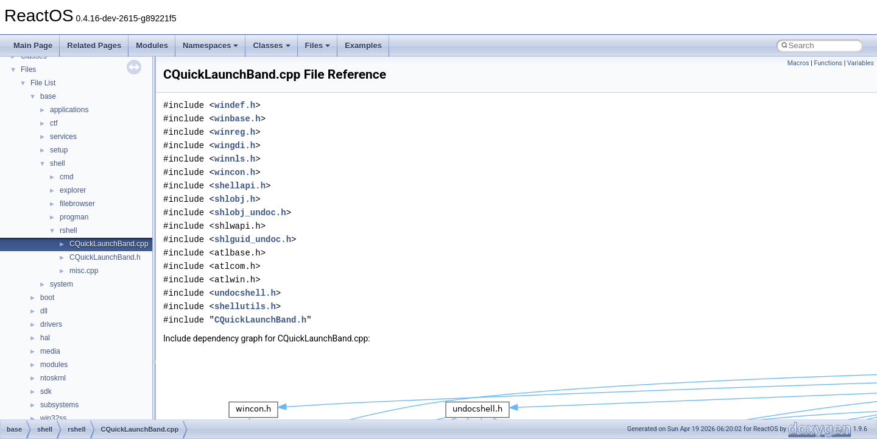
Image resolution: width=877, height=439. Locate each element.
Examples (363, 45)
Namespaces (211, 45)
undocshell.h (245, 293)
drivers (51, 324)
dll (44, 311)
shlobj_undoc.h (250, 212)
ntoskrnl (53, 378)
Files (318, 45)
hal (45, 338)
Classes (271, 45)
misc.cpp (83, 270)
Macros (798, 63)
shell (57, 163)
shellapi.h (240, 185)
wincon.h (234, 172)
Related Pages (94, 45)
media (50, 351)
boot (47, 297)
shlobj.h (234, 199)
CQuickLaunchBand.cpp (108, 244)
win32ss (53, 418)
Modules (152, 45)
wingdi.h (234, 145)
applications (69, 109)
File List (42, 83)
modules (54, 364)
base (48, 96)
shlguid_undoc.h (252, 239)
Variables (860, 63)
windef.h (234, 105)
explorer (73, 190)
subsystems (59, 405)
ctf (54, 123)
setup (59, 150)
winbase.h (237, 118)
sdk (46, 391)
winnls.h (234, 159)
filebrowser (77, 203)
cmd (67, 177)
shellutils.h (245, 306)
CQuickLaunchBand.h (105, 257)
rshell (68, 230)
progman (74, 217)
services (63, 136)
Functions (828, 63)
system (61, 284)
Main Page (32, 45)
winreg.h (234, 132)
